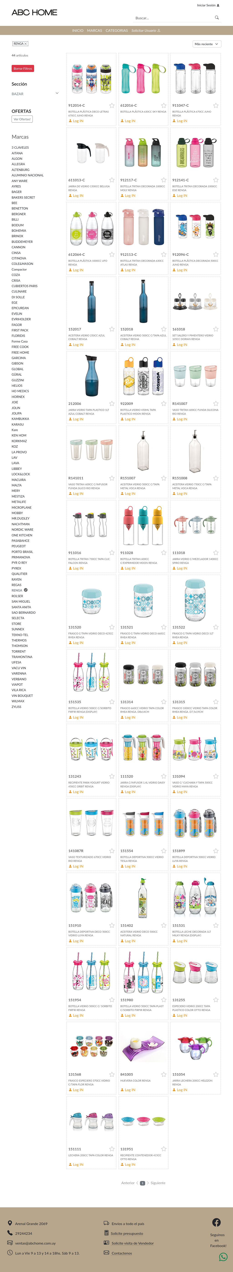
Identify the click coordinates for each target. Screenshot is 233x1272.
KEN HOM (19, 435)
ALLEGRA (18, 164)
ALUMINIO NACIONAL (27, 175)
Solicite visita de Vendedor (129, 1243)
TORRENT (19, 651)
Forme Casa (20, 341)
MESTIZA (18, 496)
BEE (14, 203)
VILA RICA (19, 690)
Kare (15, 430)
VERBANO (19, 679)
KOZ (15, 446)
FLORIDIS (18, 336)
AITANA (17, 153)
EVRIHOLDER (21, 319)
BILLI (15, 219)
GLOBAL (17, 369)
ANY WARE (20, 181)
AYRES (16, 186)
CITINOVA (19, 258)
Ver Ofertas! (22, 119)
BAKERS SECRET (23, 197)
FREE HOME (20, 352)
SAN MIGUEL (21, 601)
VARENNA (19, 673)
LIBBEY (17, 469)
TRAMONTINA (22, 657)
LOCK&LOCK (21, 474)
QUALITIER (19, 574)
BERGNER (19, 214)
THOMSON (20, 646)
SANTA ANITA (21, 607)
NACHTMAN (21, 524)
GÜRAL (17, 374)
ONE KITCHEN (22, 535)
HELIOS (17, 385)
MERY (16, 491)
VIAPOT (17, 684)
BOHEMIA (19, 230)
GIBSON (17, 363)
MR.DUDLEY (20, 518)
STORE (16, 624)
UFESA (16, 662)
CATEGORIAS (117, 30)
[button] (111, 105)
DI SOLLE (18, 297)
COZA (16, 275)
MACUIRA (19, 480)
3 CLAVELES (20, 147)
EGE (14, 302)
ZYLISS (16, 707)
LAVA (15, 463)
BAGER (17, 192)
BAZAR (17, 93)
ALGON (17, 158)
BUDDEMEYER (22, 242)
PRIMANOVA (21, 557)
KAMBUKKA (20, 419)
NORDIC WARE (22, 529)
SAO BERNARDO (23, 612)
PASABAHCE (20, 540)
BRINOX (17, 236)
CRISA (16, 280)
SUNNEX (18, 629)
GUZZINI (18, 380)
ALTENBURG (20, 170)
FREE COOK (20, 347)
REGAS (16, 585)
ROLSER (17, 596)
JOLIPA (17, 413)
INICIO (78, 30)
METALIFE (19, 502)
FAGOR (17, 325)
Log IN (76, 120)
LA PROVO (19, 452)
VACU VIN (19, 668)
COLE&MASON (22, 264)
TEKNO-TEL (20, 635)
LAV (14, 457)
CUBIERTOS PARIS (24, 286)
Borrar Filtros (23, 68)
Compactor (19, 269)
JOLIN (16, 408)
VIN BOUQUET (22, 696)
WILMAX (18, 701)
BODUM (18, 225)
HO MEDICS (20, 391)
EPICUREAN (20, 308)
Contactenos (118, 1253)
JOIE (15, 402)
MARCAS (94, 30)
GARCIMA (19, 358)
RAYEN (16, 579)
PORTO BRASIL (22, 552)
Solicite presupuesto (123, 1233)
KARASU (18, 424)
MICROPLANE (21, 507)
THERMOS (19, 640)
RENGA (19, 43)
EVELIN (17, 314)
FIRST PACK (20, 330)
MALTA (17, 485)
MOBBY (17, 513)
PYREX (16, 568)
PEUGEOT (19, 546)
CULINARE (19, 291)
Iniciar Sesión (208, 5)
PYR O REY (19, 563)
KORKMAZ (19, 441)
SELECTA (18, 618)
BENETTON (20, 208)
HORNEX (18, 397)
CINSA (16, 253)
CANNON (18, 247)
